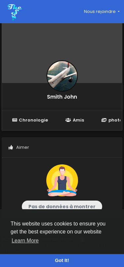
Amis (74, 120)
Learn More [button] (25, 240)
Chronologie (30, 120)
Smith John (62, 96)
